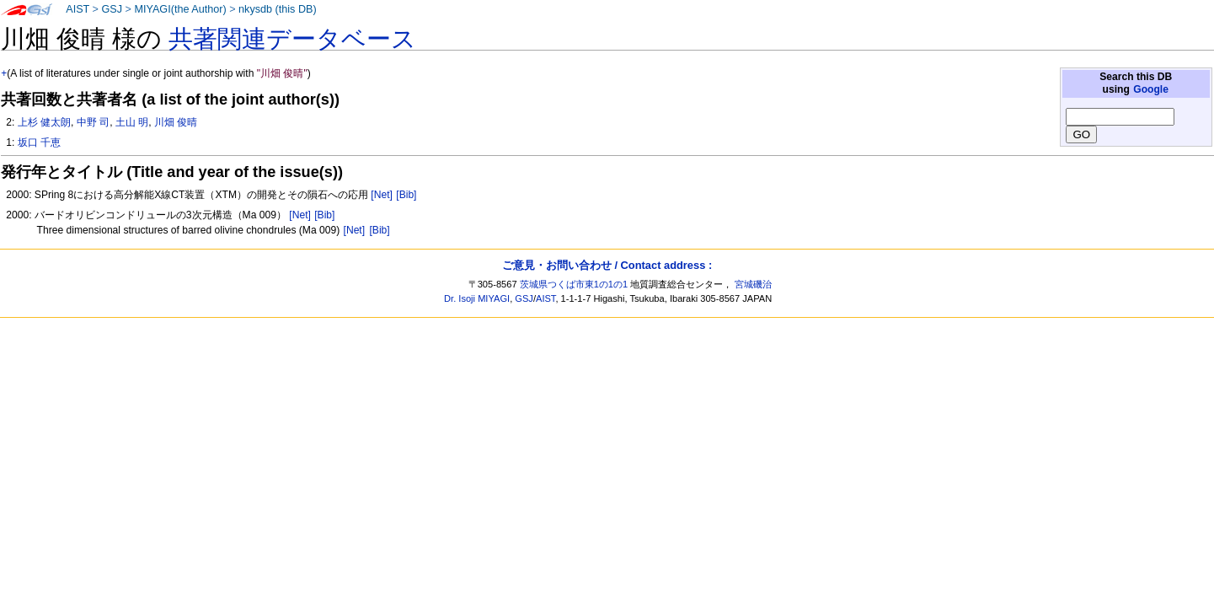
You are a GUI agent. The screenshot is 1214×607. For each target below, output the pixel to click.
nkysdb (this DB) (277, 9)
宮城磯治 (753, 284)
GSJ (111, 9)
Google (1151, 89)
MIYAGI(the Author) (180, 9)
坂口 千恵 (39, 142)
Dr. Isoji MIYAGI (477, 298)
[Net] (382, 195)
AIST (77, 9)
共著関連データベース (292, 38)
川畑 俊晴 (175, 122)
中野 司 (93, 122)
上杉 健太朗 (44, 122)
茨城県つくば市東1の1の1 (574, 284)
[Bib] (406, 195)
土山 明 (131, 122)
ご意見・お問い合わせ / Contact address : (607, 265)
